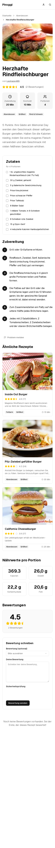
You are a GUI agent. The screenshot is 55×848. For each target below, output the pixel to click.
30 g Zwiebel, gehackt (20, 180)
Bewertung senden (17, 703)
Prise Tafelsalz (17, 200)
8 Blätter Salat (17, 205)
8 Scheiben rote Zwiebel (21, 219)
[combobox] (27, 653)
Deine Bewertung (14, 659)
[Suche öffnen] (50, 4)
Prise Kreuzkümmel (19, 190)
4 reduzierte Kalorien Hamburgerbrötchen (29, 229)
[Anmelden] (43, 4)
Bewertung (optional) (16, 649)
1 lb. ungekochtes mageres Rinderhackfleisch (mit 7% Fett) (24, 174)
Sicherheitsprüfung (15, 686)
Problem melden (14, 337)
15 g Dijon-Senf (17, 224)
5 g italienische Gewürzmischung (25, 185)
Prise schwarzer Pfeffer (21, 195)
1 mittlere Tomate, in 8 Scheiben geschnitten (25, 212)
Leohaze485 (13, 81)
